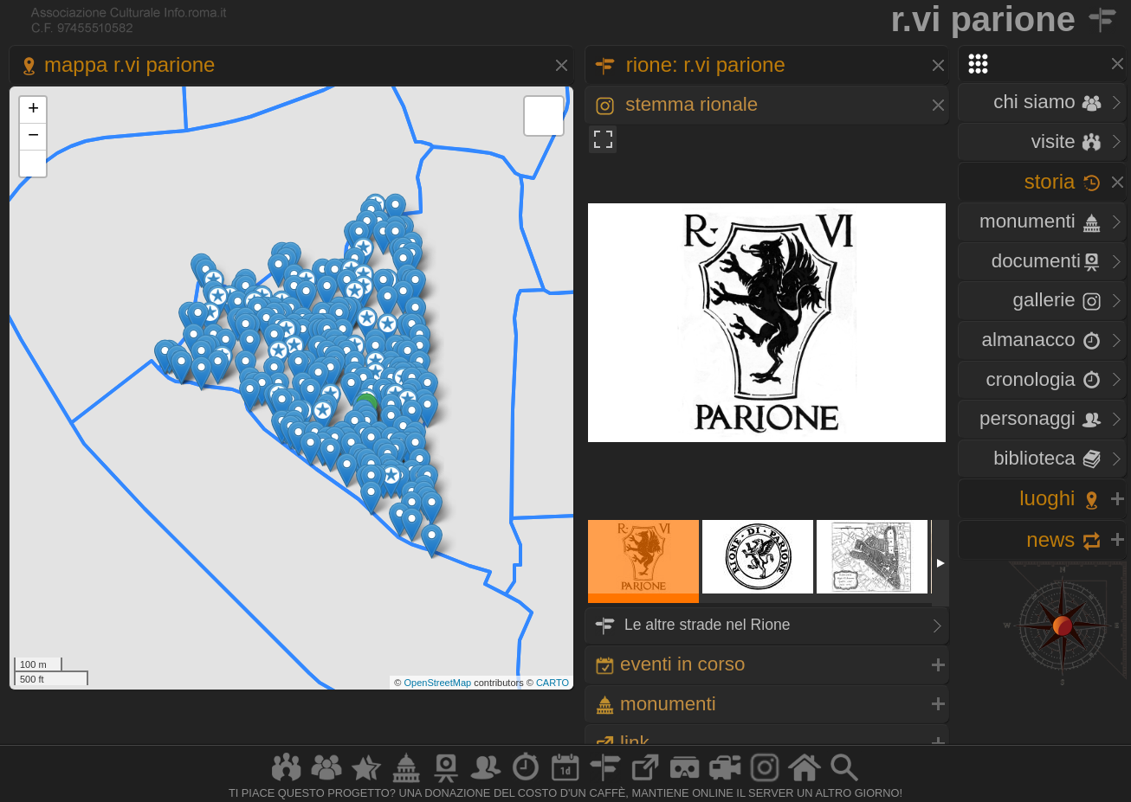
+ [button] (33, 110)
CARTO (552, 682)
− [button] (33, 137)
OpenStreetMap (437, 682)
